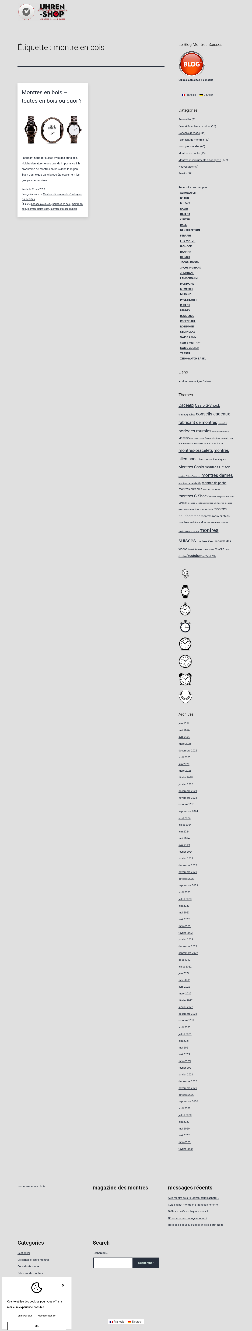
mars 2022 (184, 993)
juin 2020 (183, 1121)
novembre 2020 (187, 1088)
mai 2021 (184, 1047)
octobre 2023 (186, 878)
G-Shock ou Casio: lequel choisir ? (188, 1211)
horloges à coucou (41, 204)
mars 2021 (184, 1061)
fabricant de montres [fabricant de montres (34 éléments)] (197, 422)
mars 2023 (184, 926)
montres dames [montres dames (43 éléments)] (217, 475)
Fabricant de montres (191, 139)
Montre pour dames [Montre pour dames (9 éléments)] (213, 443)
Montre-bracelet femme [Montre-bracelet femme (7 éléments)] (201, 438)
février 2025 (185, 777)
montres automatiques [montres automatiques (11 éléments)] (213, 459)
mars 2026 (184, 743)
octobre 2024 (186, 804)
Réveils (182, 173)
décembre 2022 (187, 946)
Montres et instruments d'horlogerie (62, 194)
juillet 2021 (185, 1034)
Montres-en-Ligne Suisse (196, 381)
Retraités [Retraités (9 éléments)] (192, 549)
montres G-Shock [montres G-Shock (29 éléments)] (193, 496)
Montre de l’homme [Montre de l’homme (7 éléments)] (195, 444)
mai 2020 (184, 1128)
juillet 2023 (185, 899)
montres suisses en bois (63, 208)
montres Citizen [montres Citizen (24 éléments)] (217, 467)
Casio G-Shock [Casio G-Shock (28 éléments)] (207, 405)
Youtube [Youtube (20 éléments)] (193, 556)
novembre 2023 (187, 872)
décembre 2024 (187, 791)
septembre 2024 (188, 811)
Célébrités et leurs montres (194, 126)
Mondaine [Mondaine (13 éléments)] (184, 438)
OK (37, 1326)
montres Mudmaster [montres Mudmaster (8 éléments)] (214, 503)
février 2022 (185, 1000)
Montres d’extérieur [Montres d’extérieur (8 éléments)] (211, 489)
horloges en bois (61, 204)
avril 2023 (184, 919)
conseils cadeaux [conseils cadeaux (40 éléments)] (213, 413)
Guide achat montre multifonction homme (193, 1204)
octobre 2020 (186, 1094)
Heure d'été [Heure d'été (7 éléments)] (222, 423)
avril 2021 (184, 1054)
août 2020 (184, 1108)
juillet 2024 (185, 824)
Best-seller (184, 119)
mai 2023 (184, 912)
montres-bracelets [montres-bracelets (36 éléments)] (195, 450)
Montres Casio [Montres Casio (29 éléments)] (191, 467)
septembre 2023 (188, 885)
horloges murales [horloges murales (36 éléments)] (194, 430)
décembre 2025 (187, 750)
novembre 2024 (187, 797)
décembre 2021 (187, 1013)
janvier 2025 (185, 784)
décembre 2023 (187, 865)
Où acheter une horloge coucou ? (187, 1218)
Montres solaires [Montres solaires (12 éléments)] (210, 522)
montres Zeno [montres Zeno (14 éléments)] (205, 541)
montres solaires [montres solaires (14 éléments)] (189, 522)
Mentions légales (46, 1315)
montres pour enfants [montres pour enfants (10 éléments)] (201, 509)
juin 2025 (183, 764)
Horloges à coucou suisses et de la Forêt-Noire (195, 1224)
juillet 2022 (185, 966)
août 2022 (184, 959)
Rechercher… (100, 1253)
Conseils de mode (189, 133)
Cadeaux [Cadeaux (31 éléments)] (186, 405)
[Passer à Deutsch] (206, 95)
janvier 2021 (185, 1074)
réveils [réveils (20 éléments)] (219, 549)
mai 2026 (184, 730)
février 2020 (185, 1148)
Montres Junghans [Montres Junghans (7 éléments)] (217, 497)
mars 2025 (184, 770)
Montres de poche (189, 153)
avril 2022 (184, 986)
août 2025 (184, 757)
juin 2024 (183, 831)
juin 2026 (183, 723)
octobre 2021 (186, 1020)
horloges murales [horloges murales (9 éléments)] (220, 431)
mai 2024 (184, 838)
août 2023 (184, 892)
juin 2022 (183, 973)
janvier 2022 (185, 1007)
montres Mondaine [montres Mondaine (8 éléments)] (196, 503)
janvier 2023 (185, 939)
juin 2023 (183, 905)
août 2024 (184, 818)
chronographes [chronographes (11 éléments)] (186, 414)
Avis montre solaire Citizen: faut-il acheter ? (193, 1197)
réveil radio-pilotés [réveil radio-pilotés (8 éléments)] (206, 549)
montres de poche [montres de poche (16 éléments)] (214, 483)
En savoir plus (25, 1315)
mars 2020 (184, 1142)
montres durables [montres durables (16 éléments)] (190, 489)
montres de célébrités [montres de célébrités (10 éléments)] (189, 483)
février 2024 (185, 851)
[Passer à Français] (189, 95)
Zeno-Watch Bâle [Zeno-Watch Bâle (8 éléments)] (208, 556)
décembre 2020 (187, 1081)
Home (21, 1186)
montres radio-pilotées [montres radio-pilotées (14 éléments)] (215, 516)
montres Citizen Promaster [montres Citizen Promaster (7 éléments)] (189, 476)
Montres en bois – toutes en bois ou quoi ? (52, 96)
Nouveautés (28, 199)
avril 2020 (184, 1135)
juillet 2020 (185, 1115)
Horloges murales (189, 146)
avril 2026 (184, 737)
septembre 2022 (188, 953)
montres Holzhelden (38, 208)
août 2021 (184, 1027)
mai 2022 (184, 980)
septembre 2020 (188, 1101)
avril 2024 (184, 845)
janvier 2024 (185, 858)
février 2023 (185, 932)
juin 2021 (183, 1040)
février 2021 (185, 1067)
